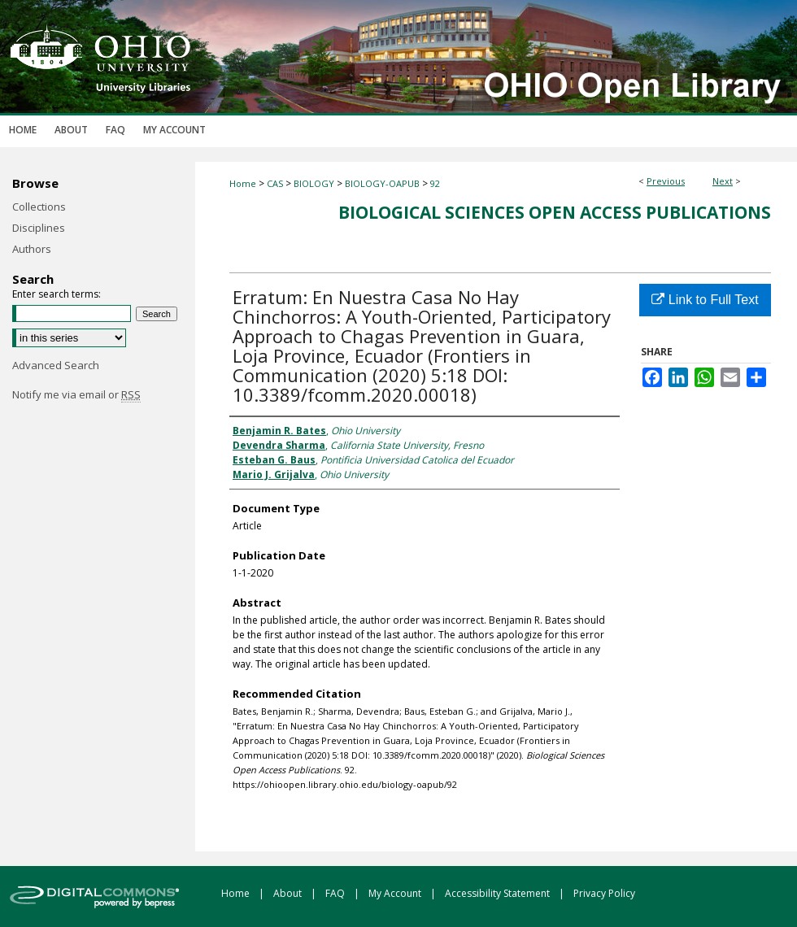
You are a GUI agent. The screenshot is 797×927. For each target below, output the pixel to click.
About (288, 893)
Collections (39, 206)
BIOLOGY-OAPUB (382, 183)
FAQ (336, 893)
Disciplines (38, 227)
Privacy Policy (604, 893)
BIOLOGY (314, 183)
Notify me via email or (76, 394)
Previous (666, 181)
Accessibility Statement (498, 893)
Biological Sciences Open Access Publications (554, 212)
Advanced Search (55, 365)
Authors (31, 249)
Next (722, 181)
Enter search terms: (56, 294)
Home (242, 183)
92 (435, 183)
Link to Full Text (704, 300)
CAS (275, 183)
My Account (396, 893)
